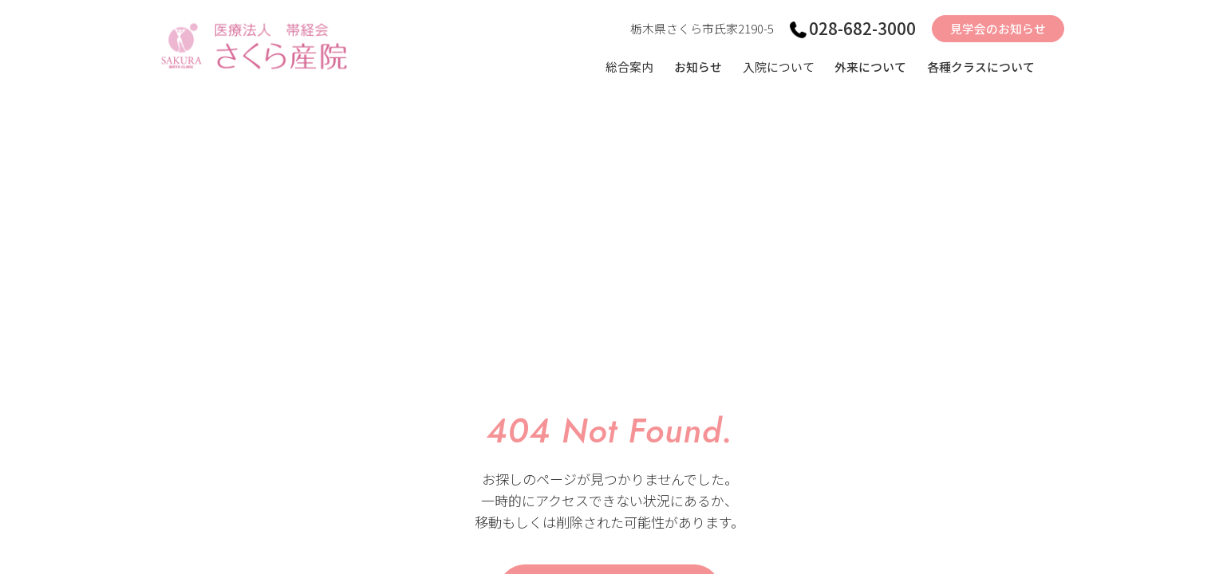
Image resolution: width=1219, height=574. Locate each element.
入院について (777, 67)
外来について (870, 67)
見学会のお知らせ (998, 30)
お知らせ (696, 67)
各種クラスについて (981, 67)
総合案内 (628, 67)
